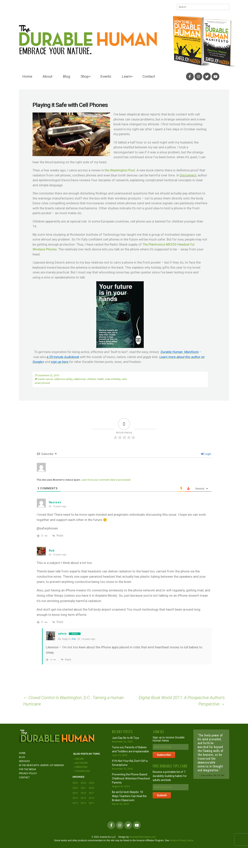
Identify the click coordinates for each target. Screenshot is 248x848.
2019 (75, 793)
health (100, 379)
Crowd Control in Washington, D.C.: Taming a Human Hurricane (73, 700)
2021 (83, 788)
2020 (91, 788)
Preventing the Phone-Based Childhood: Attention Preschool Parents (131, 778)
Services (24, 761)
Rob (52, 550)
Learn (126, 76)
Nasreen (55, 502)
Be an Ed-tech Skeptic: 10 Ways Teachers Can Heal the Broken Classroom (129, 796)
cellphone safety (63, 379)
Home (27, 76)
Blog (66, 76)
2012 (83, 803)
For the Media (27, 769)
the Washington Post (120, 170)
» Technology (81, 771)
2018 (83, 793)
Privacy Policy (28, 773)
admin (62, 633)
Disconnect (188, 175)
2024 (83, 783)
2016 (75, 798)
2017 (91, 793)
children (91, 379)
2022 (75, 788)
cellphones (79, 379)
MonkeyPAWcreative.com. (142, 837)
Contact (148, 76)
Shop (85, 76)
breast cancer (45, 379)
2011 (91, 803)
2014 (91, 798)
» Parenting (80, 767)
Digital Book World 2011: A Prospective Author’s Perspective (182, 700)
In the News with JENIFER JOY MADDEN (41, 765)
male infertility (112, 379)
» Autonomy (80, 763)
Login (206, 453)
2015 (83, 798)
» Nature (78, 759)
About (47, 76)
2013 (75, 803)
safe (124, 379)
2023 (91, 783)
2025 (75, 783)
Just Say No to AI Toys (125, 737)
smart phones (42, 382)
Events (105, 76)
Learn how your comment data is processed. (106, 479)
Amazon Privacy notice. (182, 840)
